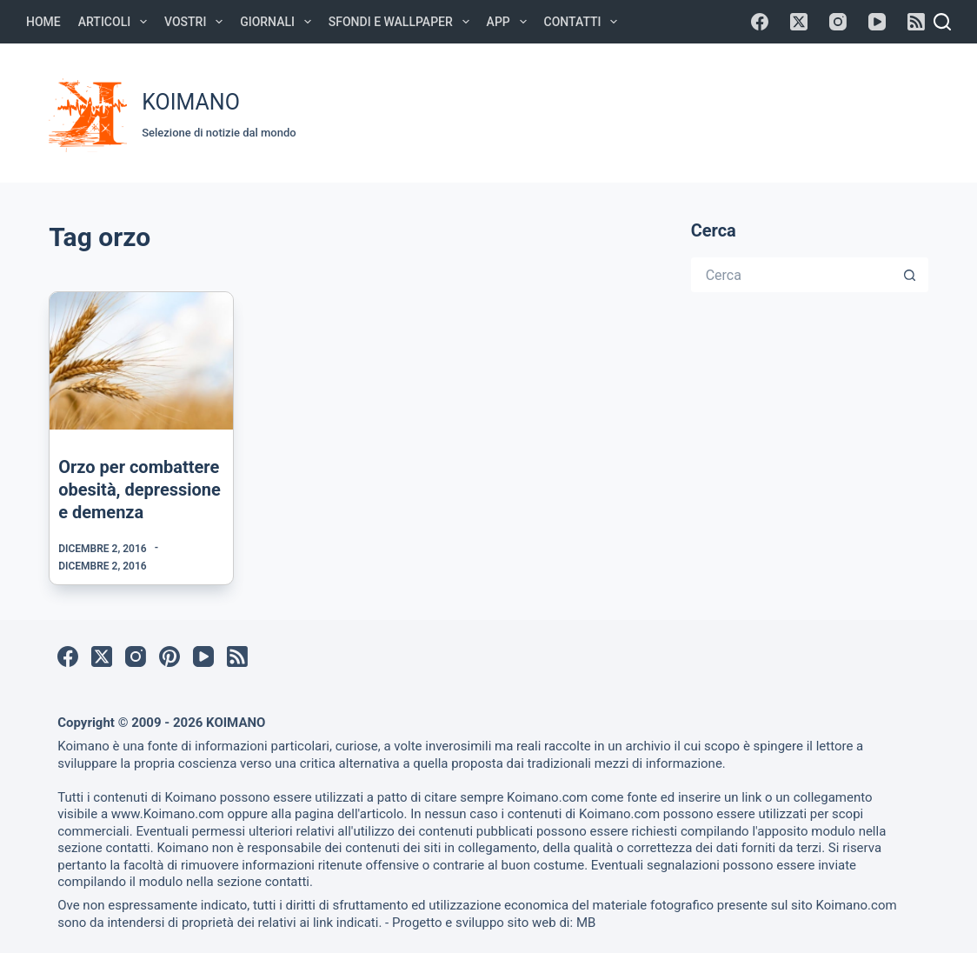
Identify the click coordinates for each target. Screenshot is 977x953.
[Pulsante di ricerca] (911, 274)
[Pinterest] (169, 656)
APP (510, 21)
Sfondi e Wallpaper (402, 21)
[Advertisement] (630, 110)
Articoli (116, 21)
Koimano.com (547, 797)
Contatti (584, 21)
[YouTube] (877, 21)
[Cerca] (942, 21)
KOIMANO (191, 102)
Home (43, 22)
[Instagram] (838, 21)
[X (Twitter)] (799, 21)
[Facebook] (759, 21)
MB (585, 922)
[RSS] (916, 21)
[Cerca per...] (792, 274)
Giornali (279, 21)
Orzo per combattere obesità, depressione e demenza (139, 490)
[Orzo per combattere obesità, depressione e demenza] (141, 361)
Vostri (196, 21)
